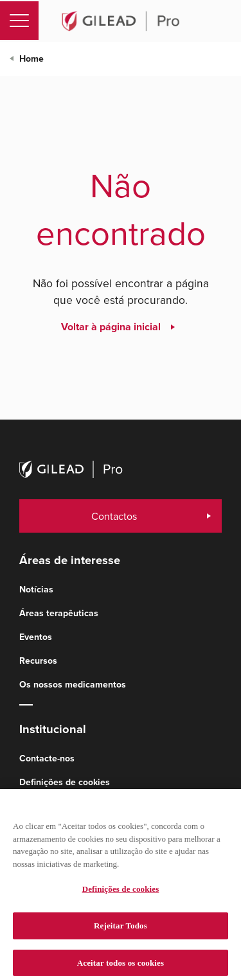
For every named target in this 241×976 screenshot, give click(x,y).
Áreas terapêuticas (58, 613)
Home (31, 59)
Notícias (36, 589)
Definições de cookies (64, 782)
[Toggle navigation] (19, 20)
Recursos (38, 661)
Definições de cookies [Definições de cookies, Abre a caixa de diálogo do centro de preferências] (120, 893)
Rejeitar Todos (120, 930)
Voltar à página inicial (111, 326)
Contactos (114, 516)
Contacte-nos (47, 758)
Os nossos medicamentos (72, 684)
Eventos (35, 637)
